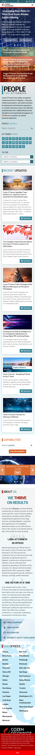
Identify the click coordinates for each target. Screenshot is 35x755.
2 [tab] (17, 45)
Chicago (5, 676)
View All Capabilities (17, 451)
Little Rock (6, 700)
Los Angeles (7, 708)
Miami (4, 712)
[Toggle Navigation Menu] (32, 5)
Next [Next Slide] (32, 470)
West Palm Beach (26, 707)
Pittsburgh (23, 660)
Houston (5, 692)
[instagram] (32, 1)
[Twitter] (30, 1)
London (5, 704)
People (9, 123)
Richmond (23, 664)
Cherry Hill (6, 672)
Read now (26, 218)
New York (22, 652)
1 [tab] (15, 45)
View (17, 473)
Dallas (4, 680)
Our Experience (25, 40)
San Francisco (24, 676)
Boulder (5, 664)
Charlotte (6, 668)
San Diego (23, 672)
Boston (5, 660)
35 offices (6, 116)
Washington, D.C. (26, 696)
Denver (5, 684)
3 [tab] (20, 45)
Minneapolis (7, 716)
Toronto (22, 688)
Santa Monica (24, 680)
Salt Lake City (24, 668)
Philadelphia (24, 656)
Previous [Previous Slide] (2, 470)
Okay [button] (17, 752)
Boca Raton (6, 656)
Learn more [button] (17, 747)
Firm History (10, 627)
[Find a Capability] (17, 445)
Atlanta (5, 652)
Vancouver (23, 692)
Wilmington (23, 711)
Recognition (10, 633)
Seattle (22, 684)
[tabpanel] (17, 470)
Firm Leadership (12, 622)
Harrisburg (6, 688)
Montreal (6, 720)
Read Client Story (10, 40)
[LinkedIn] (27, 1)
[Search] (18, 1)
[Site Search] (11, 1)
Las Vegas (6, 696)
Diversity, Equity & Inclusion (18, 638)
